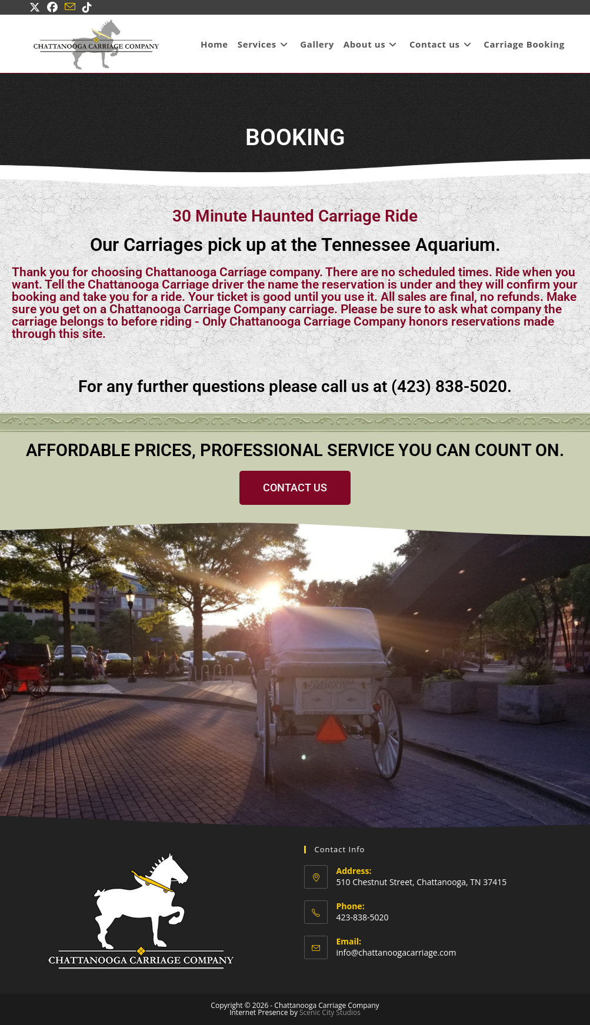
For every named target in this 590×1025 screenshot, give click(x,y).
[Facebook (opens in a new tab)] (52, 7)
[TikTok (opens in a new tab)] (87, 7)
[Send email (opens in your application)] (70, 7)
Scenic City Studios (330, 1012)
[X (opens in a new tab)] (36, 7)
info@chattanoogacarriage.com (396, 952)
